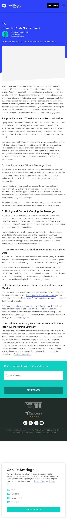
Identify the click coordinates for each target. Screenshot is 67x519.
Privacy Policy (53, 430)
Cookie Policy (17, 433)
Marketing (15, 502)
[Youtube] (42, 423)
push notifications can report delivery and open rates (28, 306)
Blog (4, 23)
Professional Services (22, 354)
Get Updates (33, 390)
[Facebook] (36, 423)
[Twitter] (31, 423)
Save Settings (33, 510)
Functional (15, 494)
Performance (16, 498)
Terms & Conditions (36, 430)
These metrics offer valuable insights (41, 295)
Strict (13, 490)
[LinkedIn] (25, 423)
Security (29, 433)
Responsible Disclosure (45, 433)
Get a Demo (53, 5)
